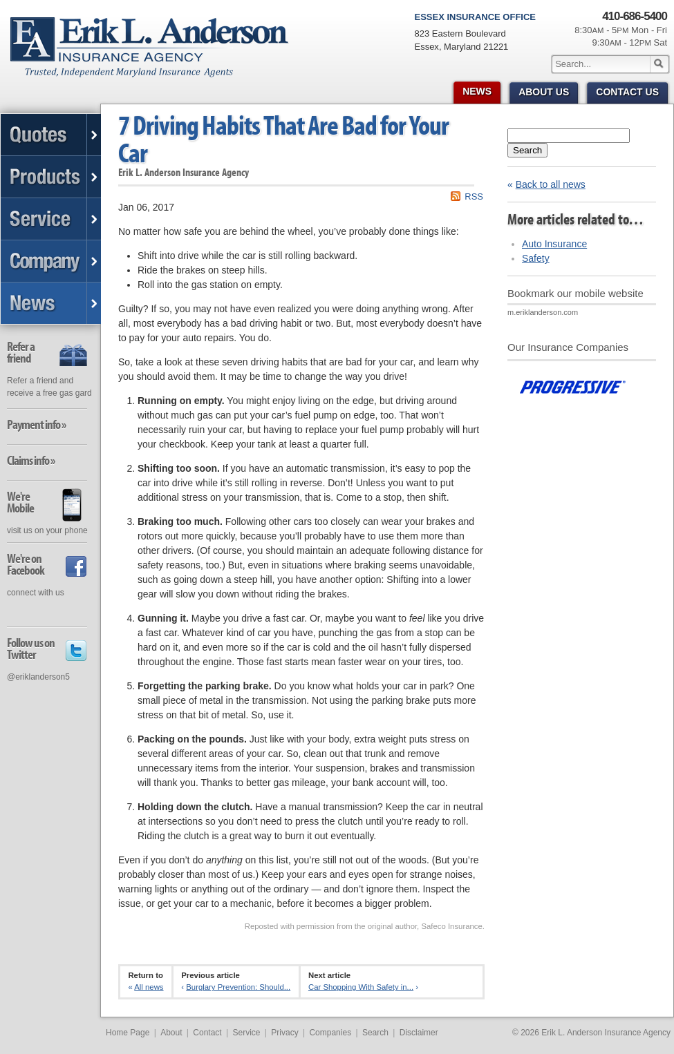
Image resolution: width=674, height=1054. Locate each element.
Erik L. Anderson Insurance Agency (157, 54)
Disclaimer (419, 1032)
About (171, 1032)
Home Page (127, 1032)
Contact (207, 1032)
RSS (474, 196)
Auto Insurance (554, 243)
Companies (330, 1032)
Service (246, 1032)
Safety (536, 258)
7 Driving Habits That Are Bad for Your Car (283, 138)
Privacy (284, 1032)
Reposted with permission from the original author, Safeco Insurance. (365, 926)
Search (527, 150)
